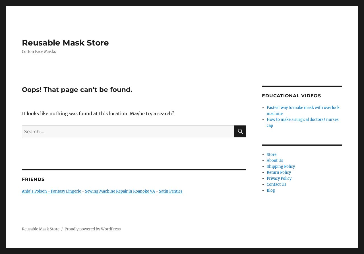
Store (271, 154)
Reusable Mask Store (65, 43)
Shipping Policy (281, 166)
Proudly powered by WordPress (93, 229)
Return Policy (279, 172)
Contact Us (276, 184)
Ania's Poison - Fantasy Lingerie (51, 191)
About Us (275, 160)
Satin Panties (171, 191)
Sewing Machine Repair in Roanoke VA (120, 191)
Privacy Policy (279, 178)
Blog (271, 190)
